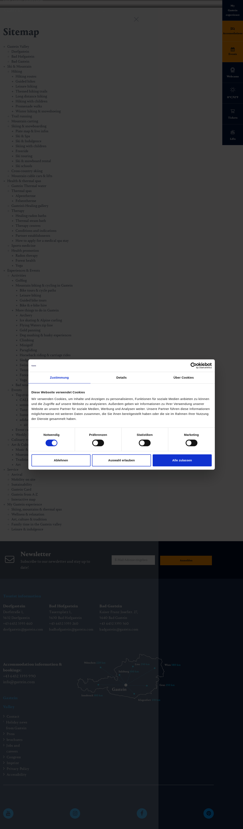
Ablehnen (61, 460)
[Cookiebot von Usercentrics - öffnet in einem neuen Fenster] (193, 365)
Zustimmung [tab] (59, 377)
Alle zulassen (182, 460)
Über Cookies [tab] (184, 377)
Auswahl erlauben (121, 460)
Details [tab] (121, 377)
